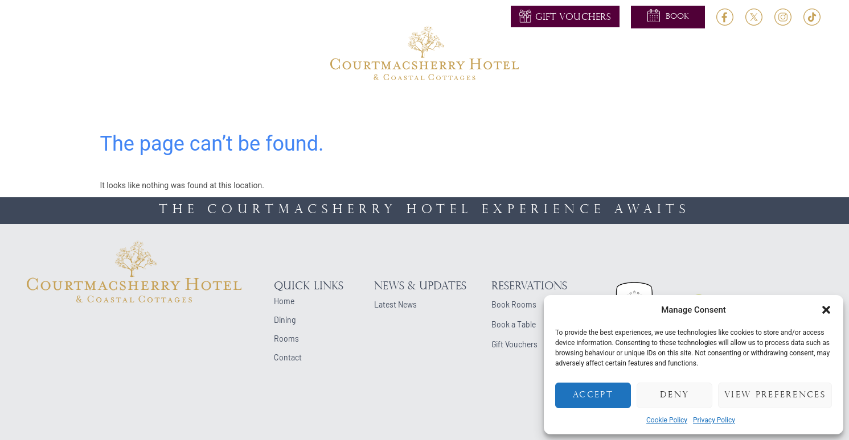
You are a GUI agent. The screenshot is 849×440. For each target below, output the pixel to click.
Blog (636, 106)
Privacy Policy (714, 420)
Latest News (395, 304)
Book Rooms (513, 304)
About (198, 106)
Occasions (523, 106)
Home (154, 106)
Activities (410, 106)
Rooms (244, 106)
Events (466, 106)
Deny (674, 395)
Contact (685, 106)
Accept (593, 395)
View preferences (775, 395)
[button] (826, 310)
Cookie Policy (666, 420)
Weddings (348, 106)
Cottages (586, 106)
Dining (292, 106)
